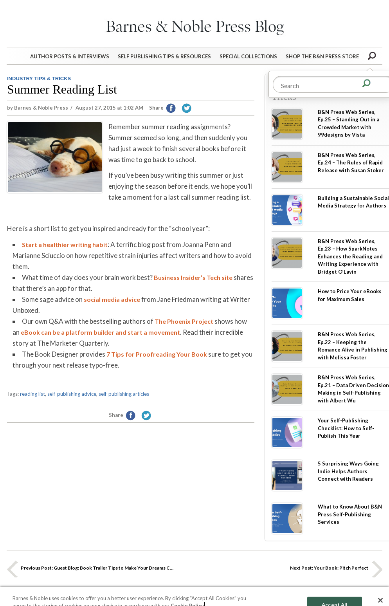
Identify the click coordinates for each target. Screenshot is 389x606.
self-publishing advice (71, 394)
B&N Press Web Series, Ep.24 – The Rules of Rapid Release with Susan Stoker (351, 162)
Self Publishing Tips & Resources (164, 56)
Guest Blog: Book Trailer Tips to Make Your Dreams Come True (98, 568)
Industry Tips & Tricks (39, 78)
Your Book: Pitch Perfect (329, 568)
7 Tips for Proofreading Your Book (156, 354)
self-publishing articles (124, 394)
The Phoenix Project (184, 321)
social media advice (112, 299)
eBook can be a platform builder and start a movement (100, 332)
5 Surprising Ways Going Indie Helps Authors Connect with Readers (348, 471)
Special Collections (248, 56)
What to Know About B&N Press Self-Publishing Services (350, 514)
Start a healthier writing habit (65, 244)
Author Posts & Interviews (69, 56)
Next (376, 568)
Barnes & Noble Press (41, 108)
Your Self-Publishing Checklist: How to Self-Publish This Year (346, 428)
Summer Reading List (62, 89)
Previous (12, 568)
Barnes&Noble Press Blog (194, 25)
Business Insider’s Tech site (193, 277)
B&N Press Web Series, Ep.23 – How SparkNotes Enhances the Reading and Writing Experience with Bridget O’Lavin (350, 256)
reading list (32, 394)
